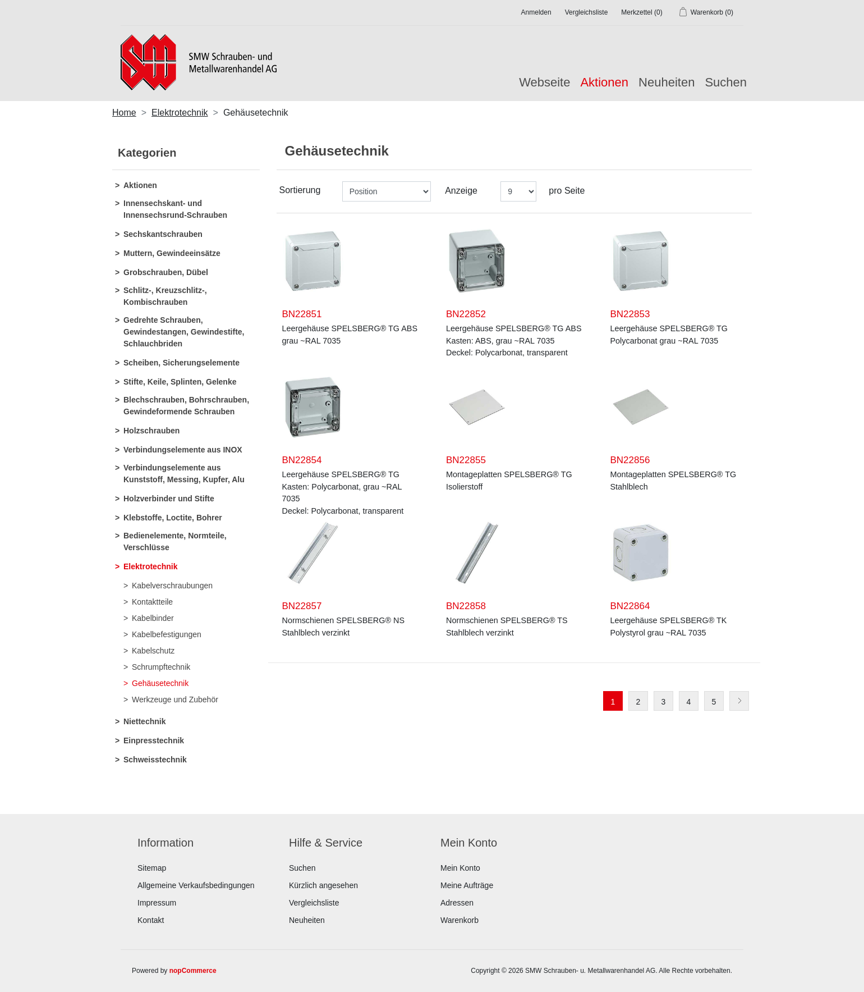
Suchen (726, 82)
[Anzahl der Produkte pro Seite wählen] (518, 191)
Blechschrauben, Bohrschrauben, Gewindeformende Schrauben (186, 405)
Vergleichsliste (314, 902)
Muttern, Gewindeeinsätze (171, 253)
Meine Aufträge (466, 885)
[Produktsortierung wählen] (386, 191)
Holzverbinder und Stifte (168, 498)
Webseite (544, 82)
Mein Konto (460, 867)
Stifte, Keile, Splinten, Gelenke (180, 381)
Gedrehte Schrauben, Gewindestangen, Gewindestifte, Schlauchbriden (183, 332)
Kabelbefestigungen (166, 634)
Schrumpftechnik (161, 666)
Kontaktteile (152, 601)
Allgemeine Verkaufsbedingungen (196, 885)
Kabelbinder (153, 618)
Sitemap (151, 867)
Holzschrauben (151, 430)
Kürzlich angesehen (323, 885)
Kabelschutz (153, 650)
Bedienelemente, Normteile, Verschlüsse (175, 541)
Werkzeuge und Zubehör (175, 699)
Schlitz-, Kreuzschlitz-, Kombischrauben (165, 296)
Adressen (457, 902)
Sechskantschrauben (163, 234)
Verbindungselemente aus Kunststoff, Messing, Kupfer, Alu (184, 473)
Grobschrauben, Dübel (165, 272)
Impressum (156, 902)
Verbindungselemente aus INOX (182, 449)
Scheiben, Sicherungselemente (181, 362)
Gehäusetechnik (160, 683)
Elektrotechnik (150, 566)
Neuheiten (666, 82)
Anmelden (536, 12)
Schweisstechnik (155, 759)
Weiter (739, 701)
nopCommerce (193, 971)
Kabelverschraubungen (172, 585)
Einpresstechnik (153, 740)
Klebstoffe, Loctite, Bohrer (172, 517)
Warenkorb (459, 920)
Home (124, 112)
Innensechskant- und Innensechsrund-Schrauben (175, 209)
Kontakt (150, 920)
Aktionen (140, 185)
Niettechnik (144, 721)
